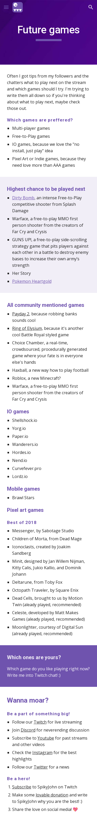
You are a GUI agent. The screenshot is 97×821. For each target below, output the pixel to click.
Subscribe (21, 787)
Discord (28, 730)
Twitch (40, 722)
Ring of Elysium (27, 328)
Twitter (41, 767)
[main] (48, 32)
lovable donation (52, 795)
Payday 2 (20, 314)
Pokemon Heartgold (31, 281)
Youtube (46, 738)
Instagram (42, 752)
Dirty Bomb (23, 198)
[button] (6, 7)
